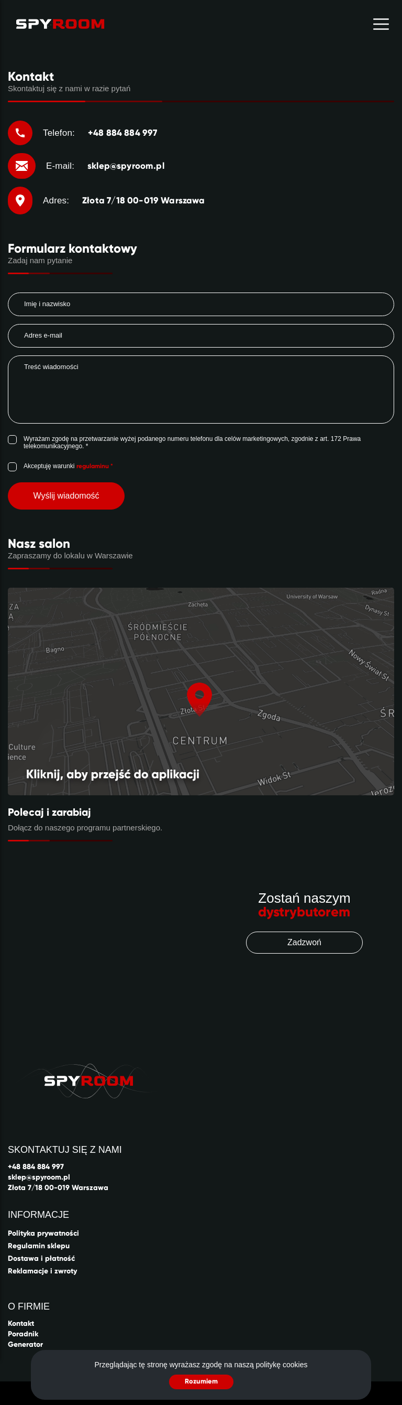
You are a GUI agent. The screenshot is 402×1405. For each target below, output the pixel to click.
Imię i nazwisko (47, 303)
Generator (25, 1344)
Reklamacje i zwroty (42, 1271)
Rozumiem (201, 1381)
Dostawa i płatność (41, 1258)
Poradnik (23, 1334)
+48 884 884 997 (36, 1166)
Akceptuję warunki (68, 466)
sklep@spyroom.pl (39, 1177)
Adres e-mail (43, 335)
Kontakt (21, 1323)
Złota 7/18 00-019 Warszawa (58, 1187)
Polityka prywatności (43, 1233)
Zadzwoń (304, 942)
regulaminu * (94, 466)
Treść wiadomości (51, 366)
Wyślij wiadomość (66, 495)
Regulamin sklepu (39, 1245)
